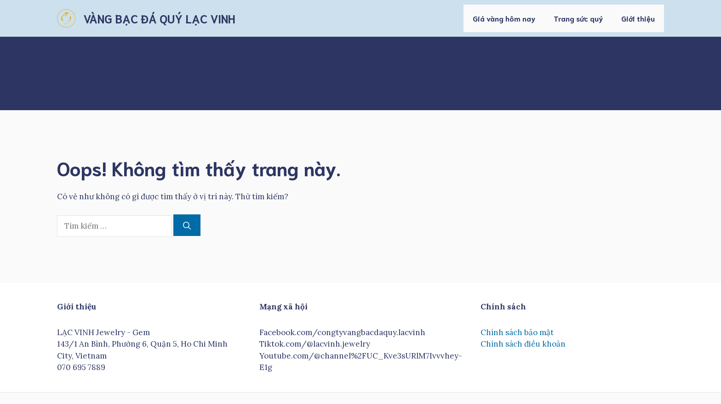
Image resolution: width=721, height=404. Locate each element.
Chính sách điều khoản (523, 344)
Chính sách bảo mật (517, 332)
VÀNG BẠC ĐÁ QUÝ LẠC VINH (159, 18)
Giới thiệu (638, 18)
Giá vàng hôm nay (504, 18)
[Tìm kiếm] (186, 225)
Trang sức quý (578, 18)
